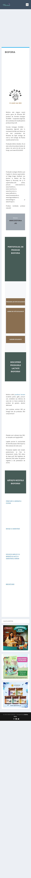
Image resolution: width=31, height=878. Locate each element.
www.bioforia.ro (15, 221)
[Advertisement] (15, 28)
